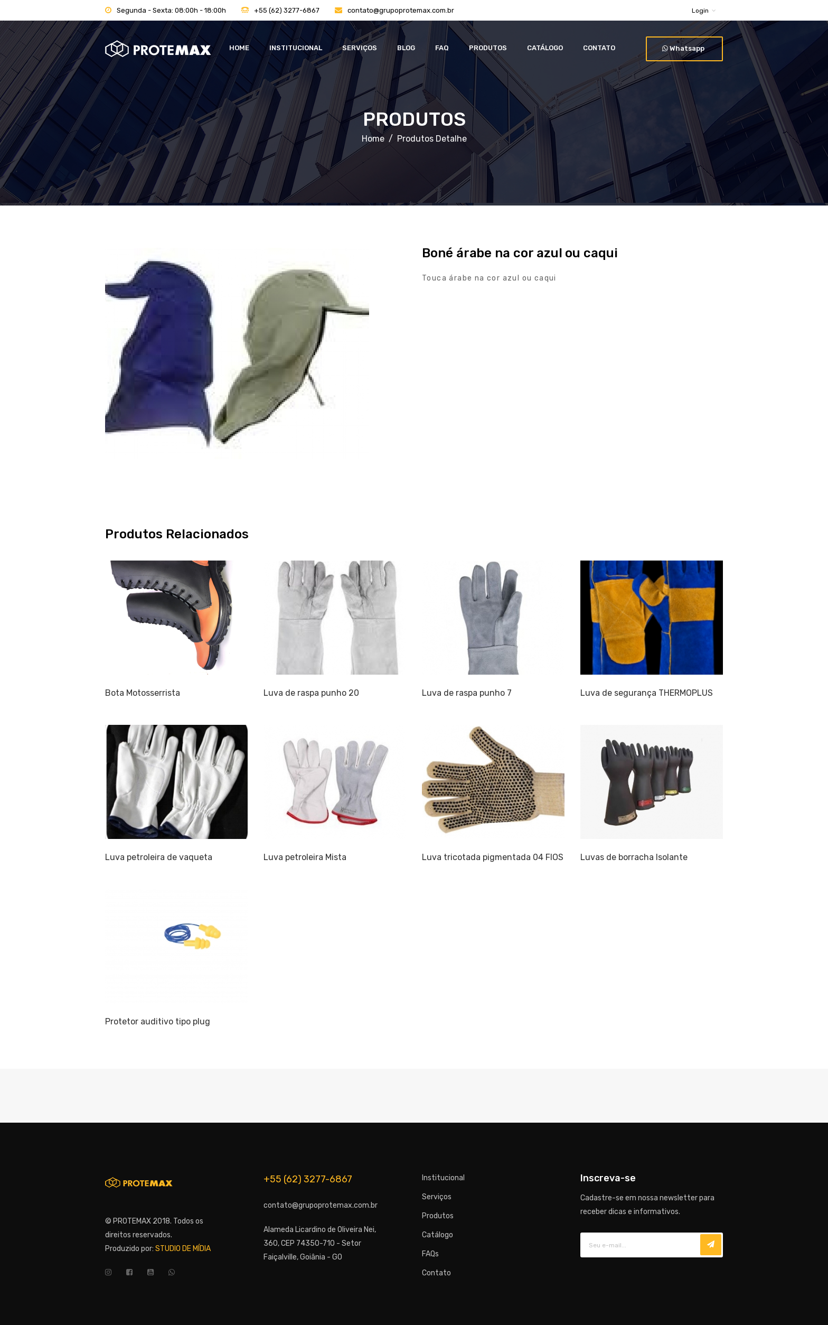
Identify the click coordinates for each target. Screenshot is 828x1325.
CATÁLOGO (545, 48)
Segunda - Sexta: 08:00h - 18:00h (171, 10)
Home (373, 139)
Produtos (438, 1215)
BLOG (406, 48)
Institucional (443, 1177)
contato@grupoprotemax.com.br (400, 10)
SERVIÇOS (359, 48)
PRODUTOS (488, 48)
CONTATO (599, 48)
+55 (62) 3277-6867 (286, 10)
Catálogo (437, 1234)
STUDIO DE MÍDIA (183, 1248)
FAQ (442, 48)
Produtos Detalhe (432, 139)
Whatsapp (683, 48)
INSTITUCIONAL (295, 48)
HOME (239, 48)
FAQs (430, 1253)
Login (700, 10)
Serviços (436, 1196)
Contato (436, 1272)
